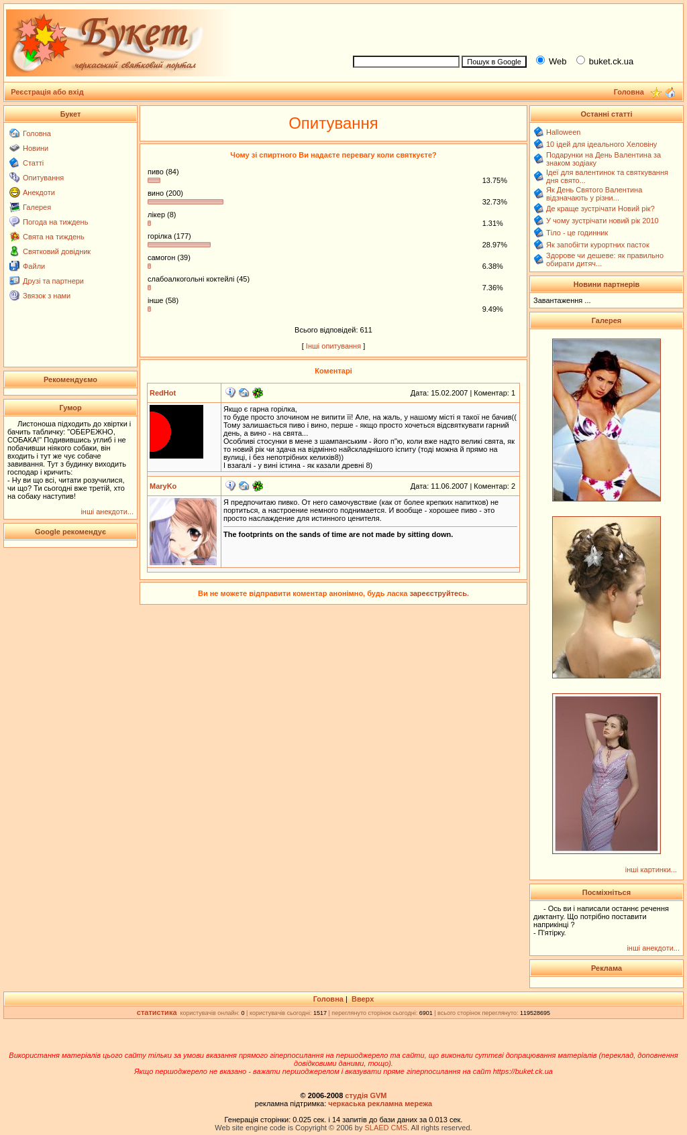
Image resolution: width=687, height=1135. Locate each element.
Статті (33, 163)
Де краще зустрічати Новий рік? (600, 208)
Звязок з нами (46, 296)
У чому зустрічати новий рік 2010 (602, 221)
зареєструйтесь (438, 593)
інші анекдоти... (107, 511)
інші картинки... (651, 869)
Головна (37, 133)
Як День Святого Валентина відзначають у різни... (594, 194)
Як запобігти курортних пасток (597, 245)
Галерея (37, 207)
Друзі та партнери (53, 281)
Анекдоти (39, 192)
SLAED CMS (385, 1128)
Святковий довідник (57, 251)
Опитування (43, 178)
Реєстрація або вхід (47, 92)
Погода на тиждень (55, 222)
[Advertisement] (513, 27)
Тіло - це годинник (577, 233)
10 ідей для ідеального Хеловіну (601, 144)
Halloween (563, 132)
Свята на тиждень (54, 237)
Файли (34, 266)
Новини (35, 148)
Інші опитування (333, 346)
